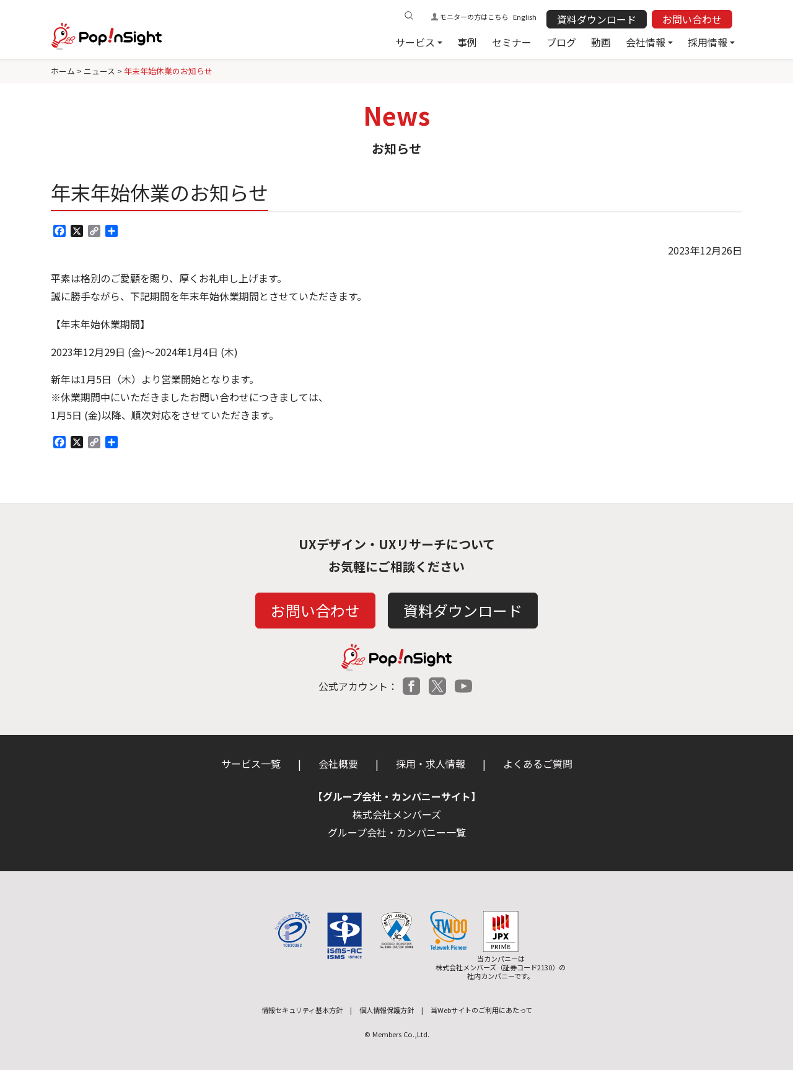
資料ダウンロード (596, 19)
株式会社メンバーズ (397, 814)
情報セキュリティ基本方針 (302, 1010)
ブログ (561, 42)
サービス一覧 (251, 763)
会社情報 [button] (645, 42)
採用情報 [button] (707, 42)
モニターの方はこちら (474, 17)
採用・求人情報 (430, 763)
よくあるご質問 (537, 763)
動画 (601, 42)
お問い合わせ (692, 19)
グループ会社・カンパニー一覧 (397, 832)
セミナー (512, 42)
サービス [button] (415, 42)
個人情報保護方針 (386, 1010)
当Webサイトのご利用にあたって (481, 1010)
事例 (467, 42)
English (525, 17)
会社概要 (338, 763)
